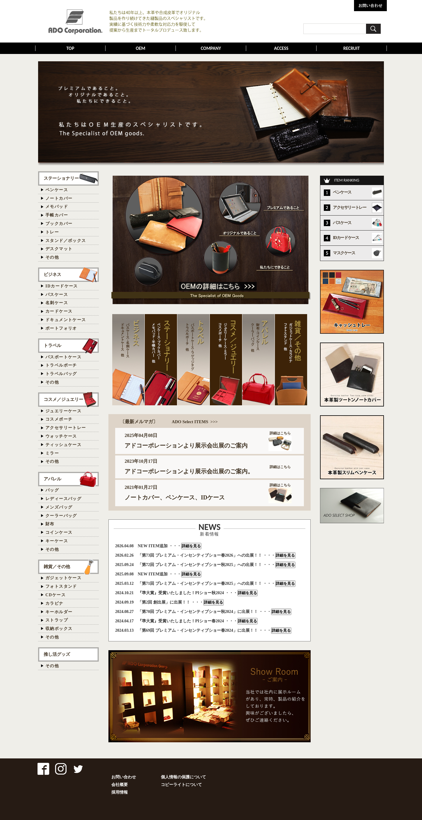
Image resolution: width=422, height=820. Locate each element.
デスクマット (58, 249)
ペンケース (56, 190)
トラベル (52, 345)
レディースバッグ (63, 499)
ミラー (52, 453)
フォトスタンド (61, 586)
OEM (140, 48)
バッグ (52, 490)
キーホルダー (58, 612)
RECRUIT (351, 48)
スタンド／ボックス (65, 240)
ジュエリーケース (63, 411)
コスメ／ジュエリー (63, 399)
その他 (52, 257)
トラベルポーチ (61, 365)
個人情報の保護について (183, 777)
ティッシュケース (63, 445)
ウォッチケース (61, 436)
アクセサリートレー (65, 428)
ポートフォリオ (61, 328)
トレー (52, 232)
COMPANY (211, 48)
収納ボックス (58, 628)
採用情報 (119, 792)
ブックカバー (58, 223)
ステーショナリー (61, 178)
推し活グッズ (57, 654)
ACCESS (281, 48)
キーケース (56, 541)
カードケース (58, 311)
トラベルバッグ (61, 374)
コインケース (58, 532)
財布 (50, 524)
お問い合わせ (123, 777)
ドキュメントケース (65, 320)
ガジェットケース (63, 578)
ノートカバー (58, 198)
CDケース (55, 595)
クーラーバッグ (61, 516)
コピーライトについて (181, 784)
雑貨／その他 (57, 566)
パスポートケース (63, 357)
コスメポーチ (58, 419)
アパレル (52, 478)
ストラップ (56, 620)
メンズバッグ (58, 507)
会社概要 (119, 784)
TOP (70, 48)
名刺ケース (56, 303)
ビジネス (52, 274)
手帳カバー (56, 215)
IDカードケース (61, 286)
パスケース (56, 294)
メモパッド (56, 206)
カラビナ (54, 603)
